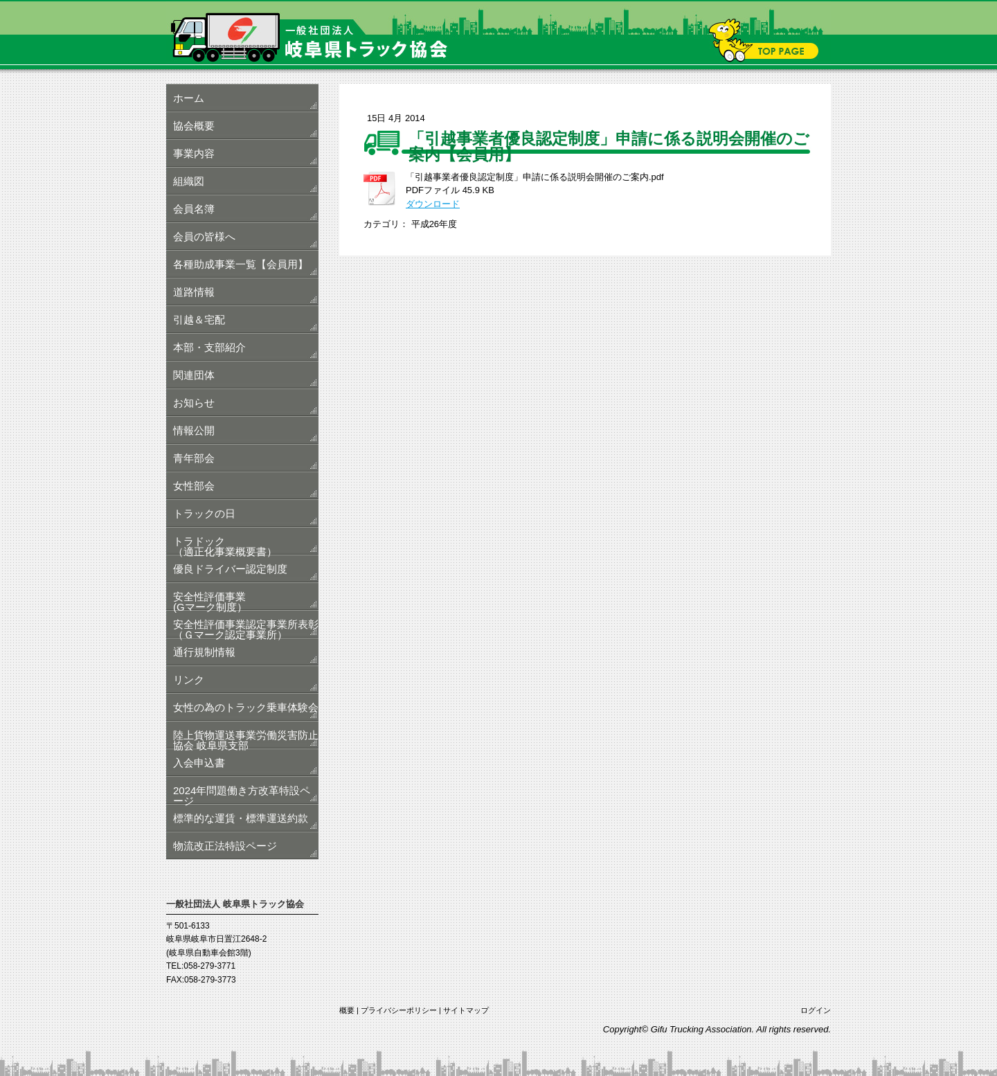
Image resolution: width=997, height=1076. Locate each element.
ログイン (815, 1010)
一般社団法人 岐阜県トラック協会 (498, 34)
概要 (346, 1010)
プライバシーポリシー (399, 1010)
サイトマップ (466, 1010)
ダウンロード (433, 204)
